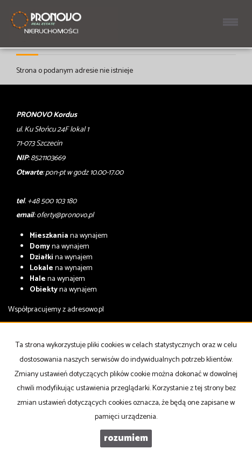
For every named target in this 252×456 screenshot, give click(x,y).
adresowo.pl (85, 309)
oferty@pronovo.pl (65, 215)
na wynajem (69, 236)
